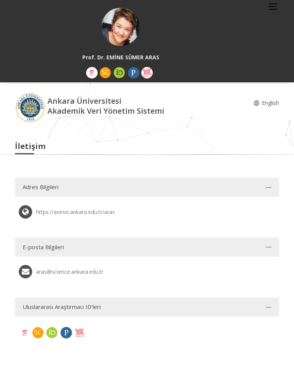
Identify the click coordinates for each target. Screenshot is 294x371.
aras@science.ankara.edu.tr (69, 271)
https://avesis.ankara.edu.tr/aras (75, 212)
